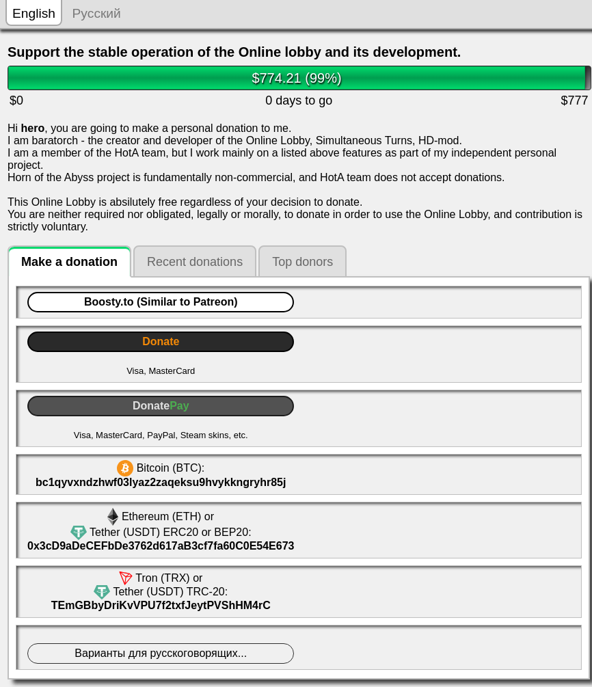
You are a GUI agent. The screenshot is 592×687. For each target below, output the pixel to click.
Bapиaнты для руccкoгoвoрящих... (161, 653)
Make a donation (69, 262)
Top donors (302, 262)
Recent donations (195, 262)
